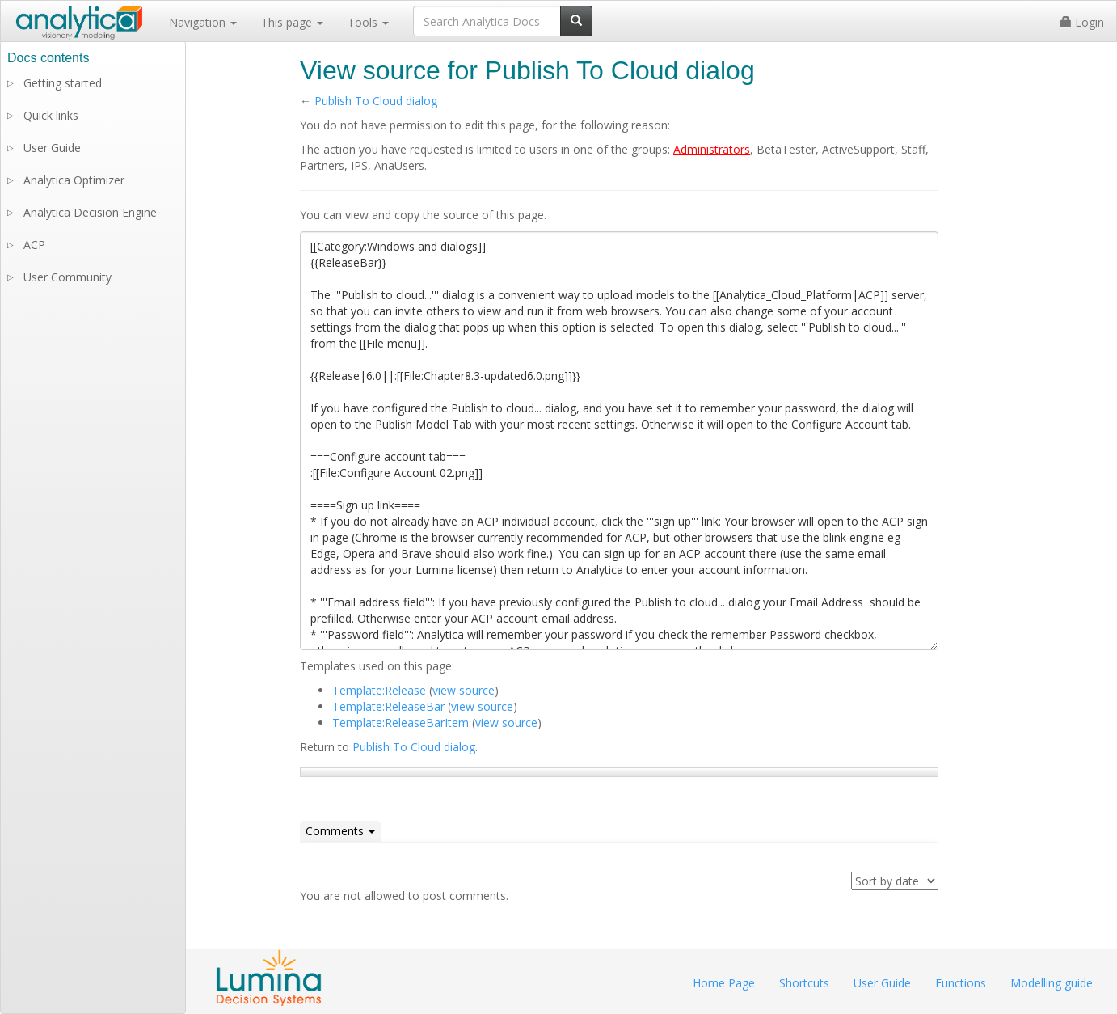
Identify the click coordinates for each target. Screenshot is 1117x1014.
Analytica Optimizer (73, 180)
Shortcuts (804, 983)
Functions (960, 983)
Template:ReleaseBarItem (400, 722)
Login (1082, 22)
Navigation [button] (203, 22)
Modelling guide (1051, 983)
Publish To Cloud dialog (375, 100)
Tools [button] (368, 22)
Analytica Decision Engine (90, 212)
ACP (34, 244)
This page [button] (292, 22)
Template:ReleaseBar (388, 706)
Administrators (711, 149)
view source (463, 690)
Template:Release (379, 690)
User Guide (52, 147)
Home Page (724, 983)
